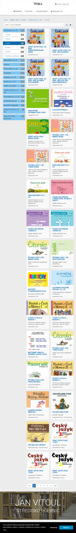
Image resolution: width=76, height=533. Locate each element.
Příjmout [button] (66, 527)
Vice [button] (4, 530)
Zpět (29, 486)
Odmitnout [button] (53, 527)
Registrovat (42, 11)
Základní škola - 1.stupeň (18, 20)
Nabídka (17, 11)
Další (55, 486)
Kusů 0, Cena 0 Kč (62, 4)
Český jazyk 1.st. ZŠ (35, 20)
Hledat (29, 11)
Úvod (5, 20)
